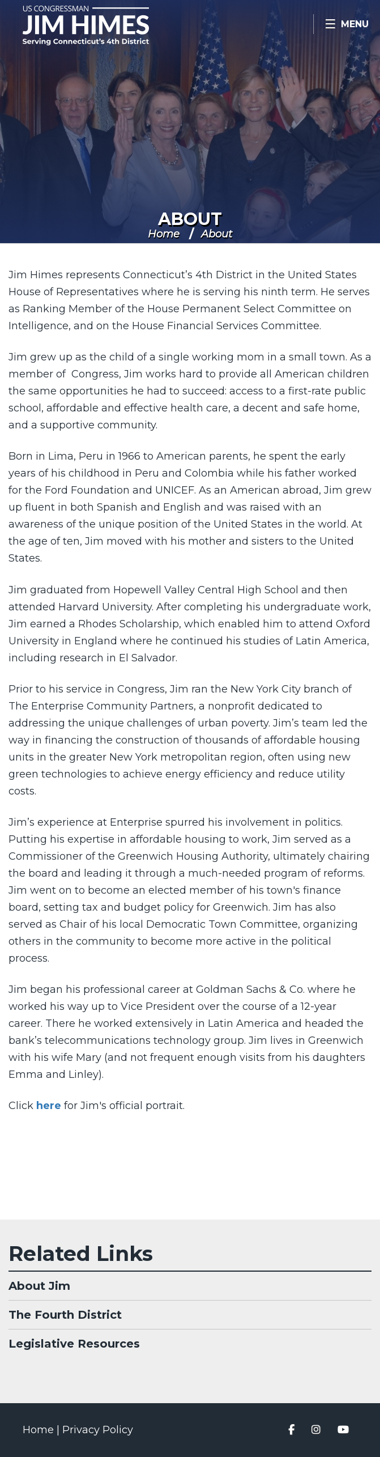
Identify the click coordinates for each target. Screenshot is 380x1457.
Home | (42, 1430)
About (190, 219)
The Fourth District (65, 1315)
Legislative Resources (74, 1343)
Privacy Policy (97, 1430)
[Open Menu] (346, 24)
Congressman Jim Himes (102, 25)
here (48, 1105)
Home (164, 234)
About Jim (39, 1286)
